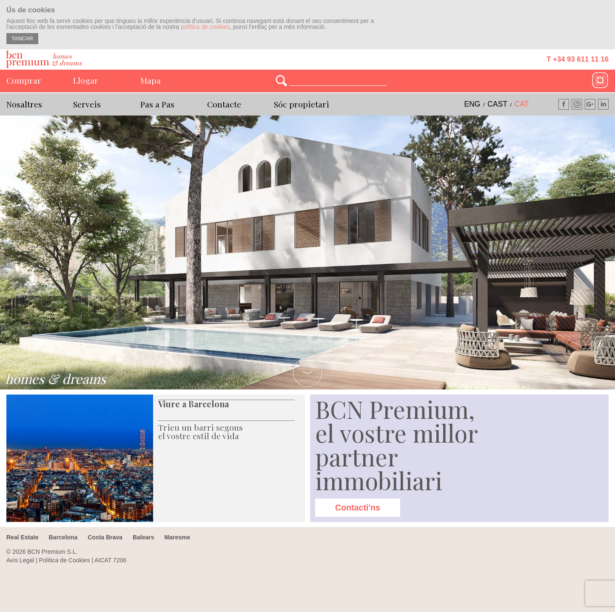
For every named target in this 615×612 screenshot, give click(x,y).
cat (522, 104)
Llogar (85, 80)
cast (497, 104)
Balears (143, 537)
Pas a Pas (157, 104)
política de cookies (205, 26)
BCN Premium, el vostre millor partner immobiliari (396, 444)
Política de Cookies (64, 560)
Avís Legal (20, 560)
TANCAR (22, 39)
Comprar (23, 80)
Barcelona (62, 537)
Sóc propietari (301, 104)
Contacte (224, 104)
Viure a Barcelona (193, 403)
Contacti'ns (357, 507)
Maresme (177, 537)
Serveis (87, 104)
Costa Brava (105, 537)
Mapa (150, 80)
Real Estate (22, 537)
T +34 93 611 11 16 (578, 59)
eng (472, 104)
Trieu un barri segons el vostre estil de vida (200, 431)
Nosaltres (24, 104)
